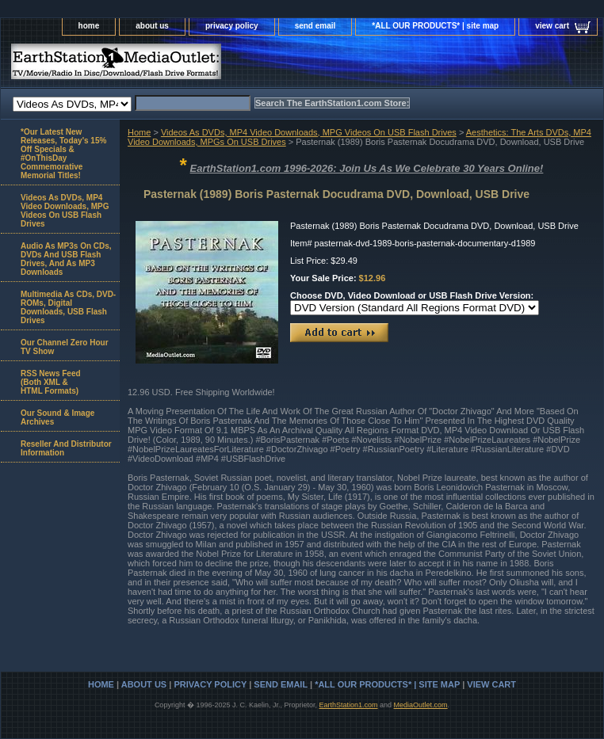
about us (152, 25)
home (89, 25)
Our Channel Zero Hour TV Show (65, 347)
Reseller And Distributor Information (66, 448)
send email (315, 25)
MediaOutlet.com (421, 705)
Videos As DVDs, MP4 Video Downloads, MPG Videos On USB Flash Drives (309, 132)
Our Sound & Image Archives (57, 417)
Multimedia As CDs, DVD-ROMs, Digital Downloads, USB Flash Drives (68, 307)
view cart (552, 25)
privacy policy (231, 25)
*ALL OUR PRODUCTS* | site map (435, 25)
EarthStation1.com (348, 705)
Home (139, 132)
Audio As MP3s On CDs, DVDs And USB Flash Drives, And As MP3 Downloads (66, 259)
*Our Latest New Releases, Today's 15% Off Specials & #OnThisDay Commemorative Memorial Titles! (63, 154)
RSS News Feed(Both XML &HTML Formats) (51, 382)
